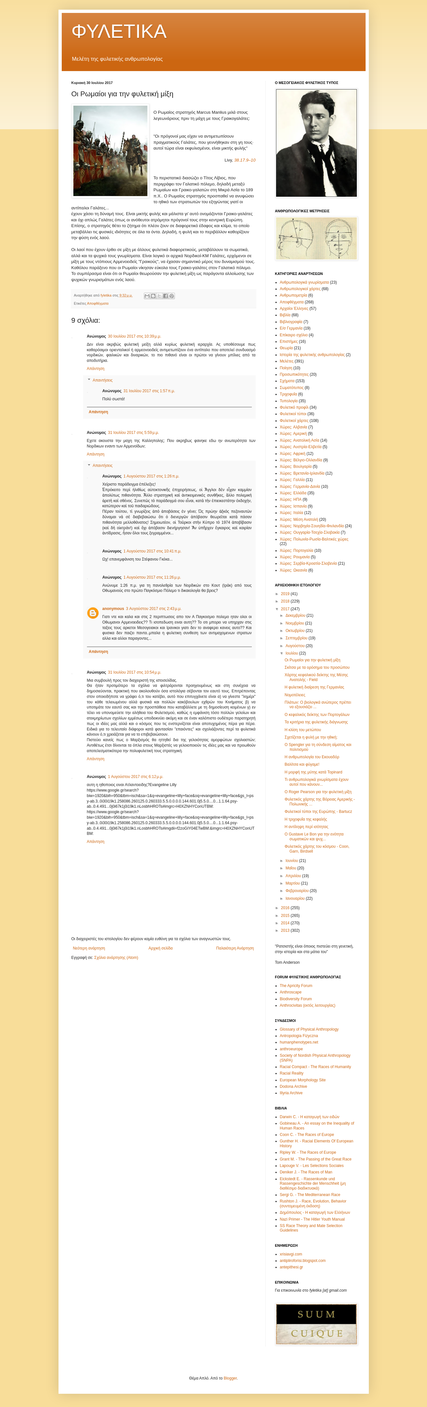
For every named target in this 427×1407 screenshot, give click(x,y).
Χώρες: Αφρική (292, 453)
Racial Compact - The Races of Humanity (315, 1067)
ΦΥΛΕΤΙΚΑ (119, 31)
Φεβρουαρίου (297, 890)
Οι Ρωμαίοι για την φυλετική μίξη (312, 660)
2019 (286, 594)
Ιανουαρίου (295, 898)
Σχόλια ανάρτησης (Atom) (116, 957)
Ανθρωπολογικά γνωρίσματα (304, 282)
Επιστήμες (289, 341)
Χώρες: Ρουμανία (295, 557)
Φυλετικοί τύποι (293, 414)
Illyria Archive (291, 1093)
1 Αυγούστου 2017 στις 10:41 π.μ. (152, 551)
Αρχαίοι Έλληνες (294, 308)
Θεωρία (286, 348)
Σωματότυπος (292, 387)
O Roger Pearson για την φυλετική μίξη (317, 792)
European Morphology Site (303, 1080)
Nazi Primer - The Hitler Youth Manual (312, 1219)
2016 (286, 908)
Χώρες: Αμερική (293, 433)
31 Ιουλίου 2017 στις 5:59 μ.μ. (133, 432)
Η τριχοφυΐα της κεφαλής (305, 819)
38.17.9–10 (244, 160)
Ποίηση (286, 368)
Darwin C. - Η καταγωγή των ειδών (309, 1117)
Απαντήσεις (103, 380)
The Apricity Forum (296, 985)
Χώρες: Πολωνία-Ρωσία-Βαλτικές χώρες (314, 539)
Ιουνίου (292, 860)
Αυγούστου (295, 646)
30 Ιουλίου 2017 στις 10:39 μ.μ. (134, 336)
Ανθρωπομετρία (293, 295)
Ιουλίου (292, 653)
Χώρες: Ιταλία (291, 512)
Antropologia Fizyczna (299, 1036)
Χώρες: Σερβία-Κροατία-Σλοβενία (308, 563)
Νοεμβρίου (295, 623)
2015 (286, 915)
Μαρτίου (293, 883)
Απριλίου (293, 876)
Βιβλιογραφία (291, 322)
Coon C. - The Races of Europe (307, 1134)
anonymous (113, 608)
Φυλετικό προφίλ (294, 407)
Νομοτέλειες (294, 695)
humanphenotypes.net (299, 1042)
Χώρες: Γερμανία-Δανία (300, 486)
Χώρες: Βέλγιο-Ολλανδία (301, 460)
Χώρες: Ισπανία (293, 506)
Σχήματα (287, 381)
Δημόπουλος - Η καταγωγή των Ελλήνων (315, 1212)
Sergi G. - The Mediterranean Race (310, 1194)
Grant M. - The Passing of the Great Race (316, 1159)
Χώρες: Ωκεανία (293, 570)
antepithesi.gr (291, 1267)
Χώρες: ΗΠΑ (291, 499)
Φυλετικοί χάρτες (294, 420)
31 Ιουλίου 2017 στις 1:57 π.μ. (149, 391)
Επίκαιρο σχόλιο (294, 335)
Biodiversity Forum (296, 999)
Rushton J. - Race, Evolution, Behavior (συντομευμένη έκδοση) (313, 1203)
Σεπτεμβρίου (296, 638)
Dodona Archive (293, 1086)
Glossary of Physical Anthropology (309, 1029)
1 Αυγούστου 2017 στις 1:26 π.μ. (151, 476)
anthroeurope (291, 1049)
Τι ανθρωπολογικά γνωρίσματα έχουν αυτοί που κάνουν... (316, 781)
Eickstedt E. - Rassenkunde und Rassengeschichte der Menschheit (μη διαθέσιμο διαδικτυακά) (313, 1184)
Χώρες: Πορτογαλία (297, 550)
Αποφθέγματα (98, 303)
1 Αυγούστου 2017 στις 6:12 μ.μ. (135, 776)
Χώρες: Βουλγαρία (296, 466)
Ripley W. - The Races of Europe (308, 1152)
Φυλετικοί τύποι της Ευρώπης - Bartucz (318, 811)
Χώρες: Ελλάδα (293, 493)
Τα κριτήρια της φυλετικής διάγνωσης (316, 722)
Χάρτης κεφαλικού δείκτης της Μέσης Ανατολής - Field (316, 677)
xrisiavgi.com (291, 1254)
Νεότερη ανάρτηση (89, 948)
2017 (286, 609)
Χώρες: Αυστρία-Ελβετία (301, 447)
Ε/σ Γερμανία (291, 328)
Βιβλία (285, 315)
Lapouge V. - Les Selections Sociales (312, 1165)
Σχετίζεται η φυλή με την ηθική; (310, 737)
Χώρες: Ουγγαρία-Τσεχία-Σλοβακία (310, 532)
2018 (286, 601)
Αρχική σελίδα (160, 948)
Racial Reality (292, 1073)
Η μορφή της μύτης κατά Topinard (313, 772)
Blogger (230, 1378)
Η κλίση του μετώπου (302, 730)
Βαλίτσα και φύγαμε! (301, 764)
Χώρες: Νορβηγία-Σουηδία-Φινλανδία (312, 526)
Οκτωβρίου (295, 630)
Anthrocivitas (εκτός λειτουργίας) (308, 1005)
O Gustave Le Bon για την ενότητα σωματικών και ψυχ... (314, 836)
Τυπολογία (289, 401)
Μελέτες (287, 361)
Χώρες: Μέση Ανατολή (299, 519)
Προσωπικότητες (294, 374)
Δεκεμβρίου (295, 615)
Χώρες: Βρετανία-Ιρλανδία (302, 473)
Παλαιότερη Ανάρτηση (235, 948)
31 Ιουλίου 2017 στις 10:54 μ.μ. (134, 672)
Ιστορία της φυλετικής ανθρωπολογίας (312, 354)
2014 (286, 923)
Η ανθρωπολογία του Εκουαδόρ (311, 757)
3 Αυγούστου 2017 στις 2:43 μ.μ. (154, 608)
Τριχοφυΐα (288, 394)
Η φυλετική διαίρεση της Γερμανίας (314, 687)
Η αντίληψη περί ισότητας (306, 826)
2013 (286, 930)
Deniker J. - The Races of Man (306, 1172)
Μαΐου (291, 868)
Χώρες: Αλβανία (293, 427)
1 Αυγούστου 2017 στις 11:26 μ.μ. (152, 577)
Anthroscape (291, 992)
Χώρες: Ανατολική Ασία (299, 440)
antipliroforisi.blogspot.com (303, 1260)
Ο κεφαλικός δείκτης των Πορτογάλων (316, 714)
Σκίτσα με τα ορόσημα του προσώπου (316, 667)
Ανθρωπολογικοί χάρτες (300, 289)
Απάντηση (96, 368)
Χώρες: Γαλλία (292, 480)
